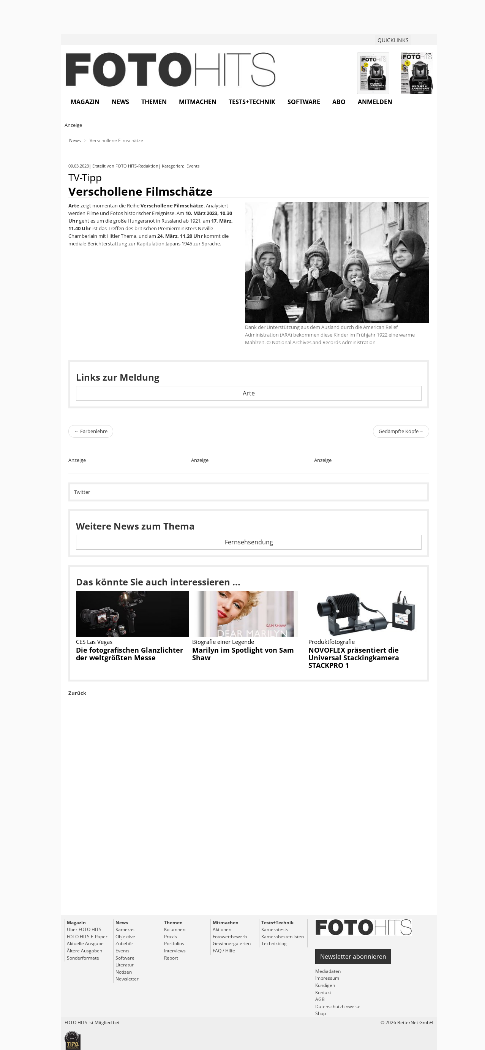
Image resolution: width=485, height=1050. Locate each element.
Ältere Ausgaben (84, 950)
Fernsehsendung (249, 542)
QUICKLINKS (393, 40)
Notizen (123, 972)
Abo (339, 102)
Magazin (85, 102)
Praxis (170, 936)
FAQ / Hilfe (224, 950)
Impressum (327, 978)
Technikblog (274, 943)
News (120, 102)
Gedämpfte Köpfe (401, 431)
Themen (154, 102)
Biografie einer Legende (223, 641)
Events (193, 166)
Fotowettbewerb (230, 936)
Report (171, 958)
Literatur (124, 964)
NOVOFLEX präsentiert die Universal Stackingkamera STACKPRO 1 (353, 657)
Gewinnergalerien (232, 943)
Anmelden (375, 102)
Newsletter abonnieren (353, 956)
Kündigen (325, 985)
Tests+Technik (252, 102)
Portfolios (174, 943)
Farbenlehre (90, 431)
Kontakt (323, 992)
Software (304, 102)
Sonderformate (83, 958)
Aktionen (222, 929)
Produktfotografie (331, 641)
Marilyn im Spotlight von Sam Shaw (243, 653)
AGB (320, 999)
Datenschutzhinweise (337, 1006)
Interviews (175, 950)
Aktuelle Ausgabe (85, 943)
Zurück (77, 692)
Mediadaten (328, 971)
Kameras (124, 929)
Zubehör (124, 943)
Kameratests (274, 929)
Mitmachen (197, 102)
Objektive (125, 936)
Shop (320, 1013)
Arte (249, 393)
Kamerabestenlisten (282, 936)
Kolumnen (174, 929)
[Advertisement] (249, 823)
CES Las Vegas (94, 641)
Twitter (82, 492)
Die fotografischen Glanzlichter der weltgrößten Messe (129, 653)
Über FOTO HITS (84, 929)
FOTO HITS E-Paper (87, 936)
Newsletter (127, 979)
